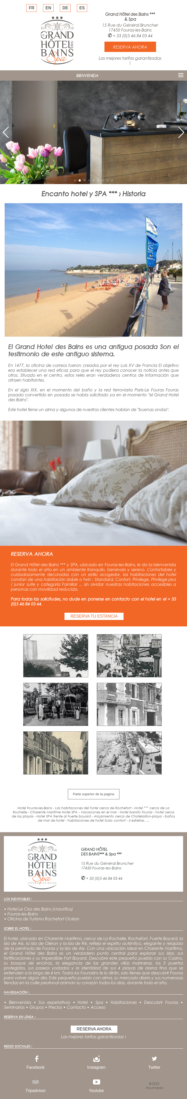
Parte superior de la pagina (93, 794)
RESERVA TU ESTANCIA (94, 616)
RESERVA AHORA (94, 1029)
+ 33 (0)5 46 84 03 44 (133, 35)
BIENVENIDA (87, 75)
